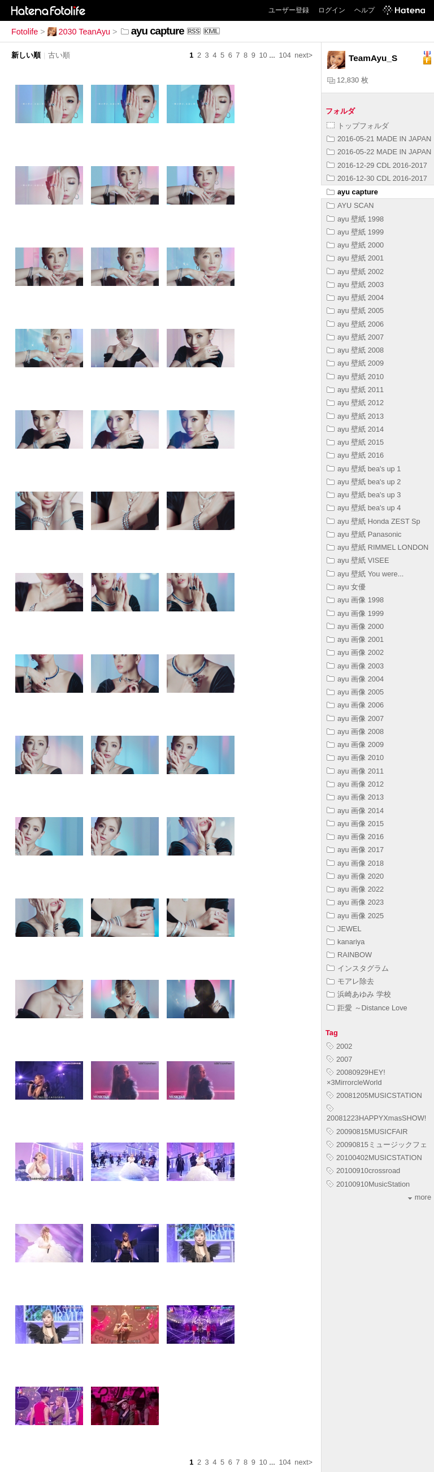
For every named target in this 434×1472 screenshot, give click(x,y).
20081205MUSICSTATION (374, 1095)
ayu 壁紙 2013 (355, 416)
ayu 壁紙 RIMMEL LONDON (377, 547)
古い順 (59, 55)
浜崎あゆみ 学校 (359, 994)
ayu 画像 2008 (355, 731)
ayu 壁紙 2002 (355, 271)
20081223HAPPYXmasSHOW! (376, 1113)
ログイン (331, 10)
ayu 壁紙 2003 (355, 284)
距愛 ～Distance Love (367, 1008)
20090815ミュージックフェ (377, 1144)
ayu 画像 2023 (355, 902)
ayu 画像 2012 (355, 784)
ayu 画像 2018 (355, 863)
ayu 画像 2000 (355, 626)
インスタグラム (358, 968)
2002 (339, 1046)
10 (263, 55)
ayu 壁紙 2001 (355, 258)
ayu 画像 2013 (355, 797)
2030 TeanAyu (79, 31)
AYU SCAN (350, 205)
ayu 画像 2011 (355, 771)
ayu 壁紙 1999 (355, 232)
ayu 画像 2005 (355, 692)
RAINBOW (349, 954)
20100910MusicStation (368, 1184)
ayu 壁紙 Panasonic (364, 534)
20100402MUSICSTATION (374, 1157)
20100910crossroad (363, 1170)
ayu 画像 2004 (355, 679)
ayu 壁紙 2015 (355, 442)
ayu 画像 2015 (355, 823)
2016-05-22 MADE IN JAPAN (379, 151)
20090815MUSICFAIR (367, 1131)
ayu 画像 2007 (355, 718)
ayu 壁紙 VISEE (358, 560)
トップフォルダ (358, 125)
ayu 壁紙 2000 (355, 245)
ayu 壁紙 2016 (355, 455)
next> (303, 55)
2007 (339, 1059)
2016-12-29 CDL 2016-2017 (377, 165)
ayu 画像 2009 (355, 744)
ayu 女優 (346, 587)
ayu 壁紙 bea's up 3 (364, 494)
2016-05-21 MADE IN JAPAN (379, 138)
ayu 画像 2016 (355, 836)
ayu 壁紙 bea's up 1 (364, 468)
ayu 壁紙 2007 (355, 337)
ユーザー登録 (288, 10)
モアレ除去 (350, 981)
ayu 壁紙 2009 (355, 363)
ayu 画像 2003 (355, 666)
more (419, 1197)
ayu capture (352, 192)
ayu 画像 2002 (355, 652)
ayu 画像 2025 (355, 915)
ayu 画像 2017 (355, 849)
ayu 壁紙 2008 (355, 350)
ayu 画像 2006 (355, 705)
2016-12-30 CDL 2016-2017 (377, 178)
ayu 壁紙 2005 (355, 310)
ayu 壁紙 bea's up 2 (364, 481)
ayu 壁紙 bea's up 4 (364, 507)
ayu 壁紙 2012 (355, 402)
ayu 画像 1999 (355, 613)
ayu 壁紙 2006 (355, 324)
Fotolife (24, 31)
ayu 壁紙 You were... (365, 574)
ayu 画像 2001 (355, 639)
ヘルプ (364, 10)
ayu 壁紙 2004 (355, 297)
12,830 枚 (347, 80)
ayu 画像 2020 (355, 876)
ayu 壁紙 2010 (355, 376)
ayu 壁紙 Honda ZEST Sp (373, 521)
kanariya (345, 941)
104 (284, 55)
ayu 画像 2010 (355, 757)
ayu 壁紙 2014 (355, 429)
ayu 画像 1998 (355, 600)
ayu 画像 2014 (355, 810)
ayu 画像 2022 (355, 889)
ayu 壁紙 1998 (355, 219)
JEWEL (344, 928)
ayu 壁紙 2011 (355, 389)
